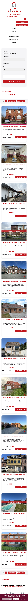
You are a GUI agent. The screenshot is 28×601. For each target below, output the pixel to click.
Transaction (5, 51)
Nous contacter (12, 16)
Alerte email (21, 22)
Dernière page (20, 101)
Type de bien (6, 56)
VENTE (6, 53)
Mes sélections (21, 25)
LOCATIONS (14, 34)
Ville (4, 66)
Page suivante (12, 101)
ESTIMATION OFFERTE (14, 36)
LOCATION (13, 53)
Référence (5, 73)
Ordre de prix (6, 63)
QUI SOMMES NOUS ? (14, 39)
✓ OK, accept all (6, 599)
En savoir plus (21, 137)
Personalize (16, 599)
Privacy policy (23, 599)
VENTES (14, 31)
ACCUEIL (14, 28)
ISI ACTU (14, 42)
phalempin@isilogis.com (18, 586)
